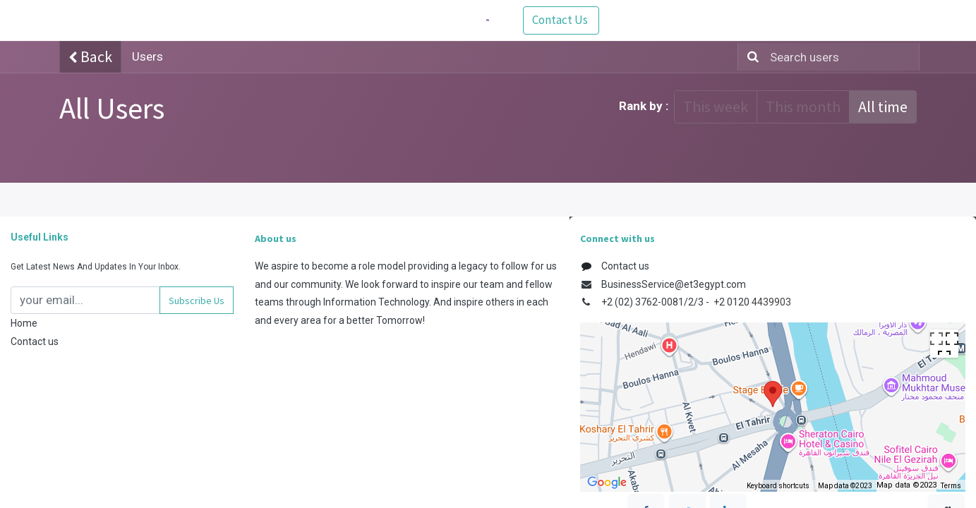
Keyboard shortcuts (778, 486)
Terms (951, 486)
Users (147, 56)
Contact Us (879, 20)
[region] (772, 407)
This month (803, 106)
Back (90, 56)
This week (715, 106)
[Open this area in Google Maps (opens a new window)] (607, 482)
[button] (196, 300)
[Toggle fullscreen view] (944, 343)
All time (883, 106)
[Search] (750, 57)
